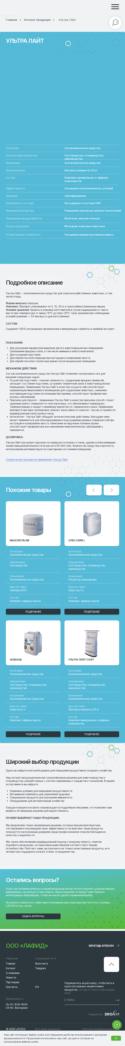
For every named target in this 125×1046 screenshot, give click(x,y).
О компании (13, 973)
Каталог (10, 968)
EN (37, 987)
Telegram (40, 968)
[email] (83, 1000)
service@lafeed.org (101, 946)
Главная (10, 963)
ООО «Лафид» (27, 945)
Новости (11, 977)
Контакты (12, 987)
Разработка (96, 1014)
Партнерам (12, 982)
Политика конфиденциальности (100, 1029)
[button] (33, 916)
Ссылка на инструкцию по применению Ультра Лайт (37, 459)
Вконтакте (41, 963)
